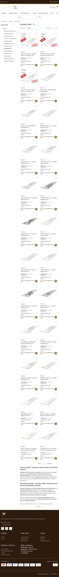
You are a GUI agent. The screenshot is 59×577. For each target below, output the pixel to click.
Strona (48, 28)
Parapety (10, 21)
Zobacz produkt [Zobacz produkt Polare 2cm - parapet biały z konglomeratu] (36, 137)
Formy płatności (4, 549)
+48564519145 (55, 2)
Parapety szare (7, 56)
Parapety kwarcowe (8, 36)
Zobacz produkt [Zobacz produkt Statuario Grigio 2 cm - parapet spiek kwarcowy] (55, 389)
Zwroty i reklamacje (5, 554)
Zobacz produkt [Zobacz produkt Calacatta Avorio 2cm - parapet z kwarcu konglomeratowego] (55, 458)
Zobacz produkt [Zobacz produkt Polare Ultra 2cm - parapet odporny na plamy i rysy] (36, 101)
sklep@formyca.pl (7, 524)
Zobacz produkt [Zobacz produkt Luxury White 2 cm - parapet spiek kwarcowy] (55, 317)
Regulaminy (43, 537)
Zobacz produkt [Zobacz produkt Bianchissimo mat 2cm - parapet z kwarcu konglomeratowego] (36, 424)
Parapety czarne (8, 53)
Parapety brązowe (8, 51)
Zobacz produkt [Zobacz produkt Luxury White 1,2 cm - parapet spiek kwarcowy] (36, 317)
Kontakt (2, 537)
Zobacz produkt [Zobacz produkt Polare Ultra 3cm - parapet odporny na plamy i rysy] (55, 65)
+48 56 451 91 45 (6, 522)
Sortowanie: (22, 28)
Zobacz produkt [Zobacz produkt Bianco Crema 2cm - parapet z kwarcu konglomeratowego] (55, 424)
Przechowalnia (24, 540)
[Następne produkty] (50, 463)
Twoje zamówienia (25, 537)
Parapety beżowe (8, 46)
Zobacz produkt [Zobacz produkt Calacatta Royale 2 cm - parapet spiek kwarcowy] (55, 173)
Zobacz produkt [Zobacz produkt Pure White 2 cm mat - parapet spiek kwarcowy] (55, 353)
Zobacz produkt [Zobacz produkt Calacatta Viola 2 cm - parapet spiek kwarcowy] (36, 245)
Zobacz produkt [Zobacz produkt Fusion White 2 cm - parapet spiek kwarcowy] (36, 281)
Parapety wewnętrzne (9, 61)
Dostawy (3, 552)
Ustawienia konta (24, 539)
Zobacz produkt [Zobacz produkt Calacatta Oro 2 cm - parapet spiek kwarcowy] (36, 173)
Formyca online (4, 21)
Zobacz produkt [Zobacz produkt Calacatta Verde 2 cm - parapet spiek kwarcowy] (36, 209)
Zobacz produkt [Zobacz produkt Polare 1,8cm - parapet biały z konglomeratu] (55, 101)
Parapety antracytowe (9, 43)
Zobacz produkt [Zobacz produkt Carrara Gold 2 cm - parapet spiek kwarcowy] (55, 245)
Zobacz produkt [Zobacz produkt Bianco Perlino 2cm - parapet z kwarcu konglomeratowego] (36, 458)
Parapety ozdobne (8, 41)
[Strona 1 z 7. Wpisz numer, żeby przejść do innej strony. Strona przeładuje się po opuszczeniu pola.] (51, 28)
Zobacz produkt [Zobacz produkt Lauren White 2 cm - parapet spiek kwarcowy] (55, 281)
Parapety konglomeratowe (10, 38)
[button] (40, 17)
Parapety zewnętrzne (9, 58)
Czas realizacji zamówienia (7, 551)
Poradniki (42, 539)
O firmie (3, 539)
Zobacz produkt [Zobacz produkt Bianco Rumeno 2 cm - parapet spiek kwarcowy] (55, 137)
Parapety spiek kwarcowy (10, 31)
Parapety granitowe (8, 33)
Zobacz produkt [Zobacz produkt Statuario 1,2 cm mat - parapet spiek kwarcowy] (36, 389)
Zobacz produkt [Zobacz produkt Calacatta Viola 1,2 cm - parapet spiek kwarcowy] (55, 209)
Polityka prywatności (44, 540)
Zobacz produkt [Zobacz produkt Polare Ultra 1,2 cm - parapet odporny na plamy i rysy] (36, 65)
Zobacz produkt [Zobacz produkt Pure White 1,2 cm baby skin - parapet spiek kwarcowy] (36, 353)
